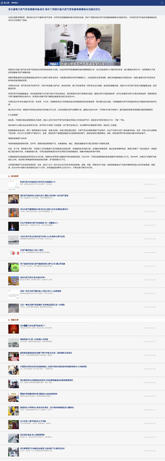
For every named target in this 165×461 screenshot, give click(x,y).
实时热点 (14, 3)
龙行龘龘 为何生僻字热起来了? (32, 326)
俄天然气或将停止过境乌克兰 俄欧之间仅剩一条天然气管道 (44, 196)
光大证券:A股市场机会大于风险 (33, 421)
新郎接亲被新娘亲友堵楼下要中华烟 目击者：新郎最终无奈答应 (46, 353)
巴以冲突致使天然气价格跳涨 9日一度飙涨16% (39, 223)
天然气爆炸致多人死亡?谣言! (32, 250)
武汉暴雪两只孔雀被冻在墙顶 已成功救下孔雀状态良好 (42, 448)
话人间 (6, 3)
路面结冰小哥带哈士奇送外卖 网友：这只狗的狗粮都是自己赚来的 (47, 407)
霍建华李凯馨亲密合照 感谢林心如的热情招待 (38, 394)
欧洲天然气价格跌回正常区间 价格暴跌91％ (37, 182)
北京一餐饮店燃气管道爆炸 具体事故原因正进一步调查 (42, 305)
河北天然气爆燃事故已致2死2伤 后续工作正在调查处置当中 (44, 209)
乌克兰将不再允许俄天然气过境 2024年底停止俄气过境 (42, 236)
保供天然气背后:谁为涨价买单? (32, 277)
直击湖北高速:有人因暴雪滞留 (32, 435)
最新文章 (14, 320)
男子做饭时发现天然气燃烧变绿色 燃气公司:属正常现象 (42, 264)
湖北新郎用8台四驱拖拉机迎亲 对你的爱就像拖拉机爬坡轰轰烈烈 (46, 380)
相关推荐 (14, 176)
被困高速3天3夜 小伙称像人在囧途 (34, 339)
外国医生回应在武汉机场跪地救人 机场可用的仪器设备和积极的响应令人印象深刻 (53, 367)
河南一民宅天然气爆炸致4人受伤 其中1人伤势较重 (40, 291)
